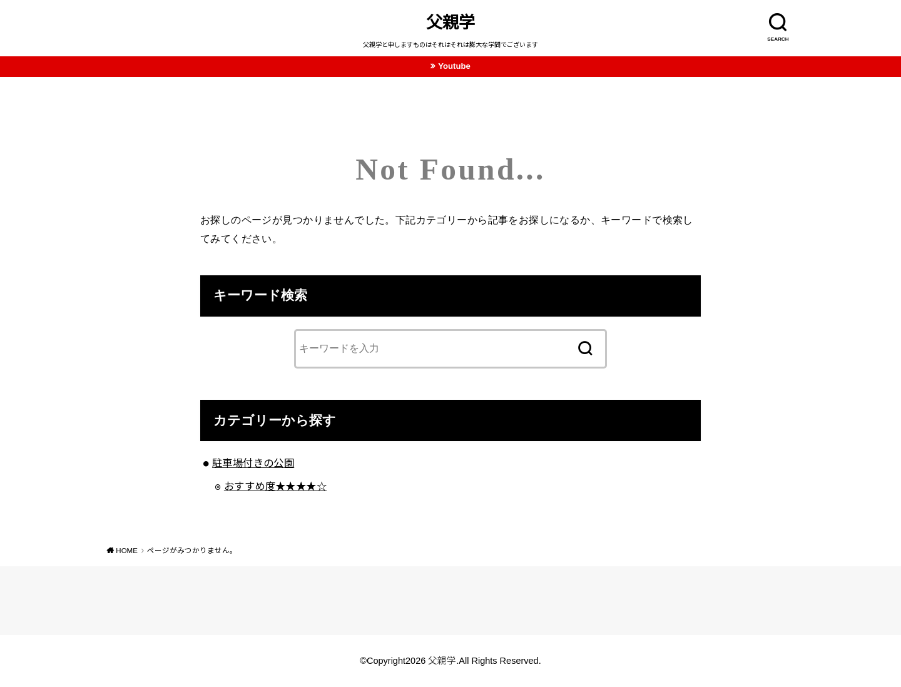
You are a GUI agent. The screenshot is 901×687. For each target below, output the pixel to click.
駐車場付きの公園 (253, 463)
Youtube (454, 66)
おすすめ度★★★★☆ (275, 486)
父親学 (450, 22)
